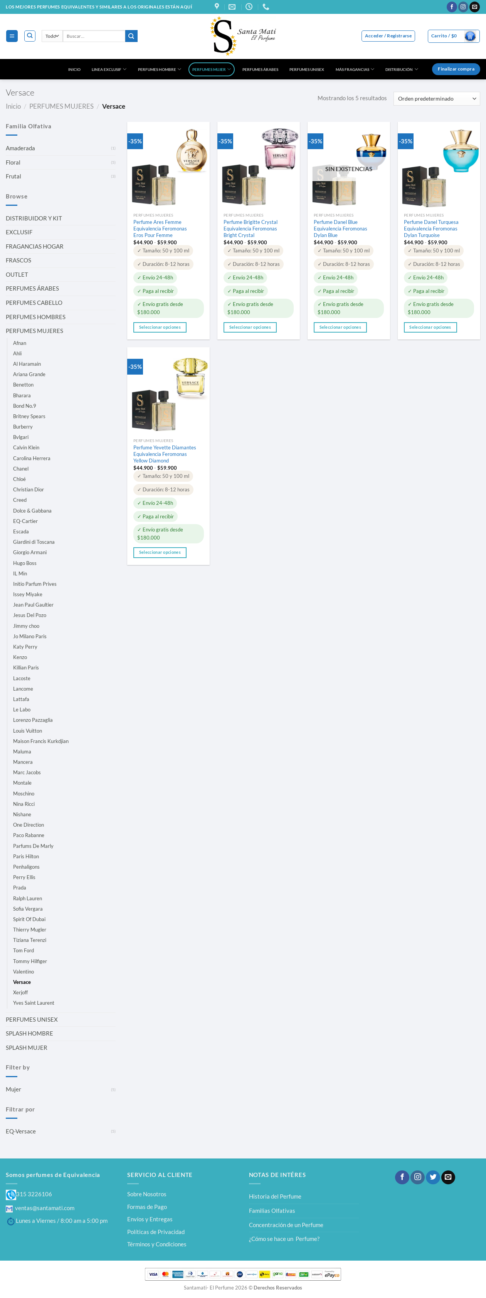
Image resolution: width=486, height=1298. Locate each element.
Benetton (23, 385)
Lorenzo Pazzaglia (33, 720)
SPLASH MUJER (26, 1047)
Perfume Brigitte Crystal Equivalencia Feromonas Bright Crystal (250, 228)
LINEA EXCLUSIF (109, 69)
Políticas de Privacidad (156, 1231)
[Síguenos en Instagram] (463, 7)
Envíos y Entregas (150, 1219)
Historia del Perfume (275, 1196)
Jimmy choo (26, 626)
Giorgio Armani (30, 552)
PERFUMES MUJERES (61, 106)
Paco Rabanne (28, 835)
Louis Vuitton (27, 731)
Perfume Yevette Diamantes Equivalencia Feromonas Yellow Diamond (164, 454)
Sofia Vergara (28, 909)
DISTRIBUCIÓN (401, 69)
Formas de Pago (147, 1206)
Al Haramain (27, 364)
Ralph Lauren (27, 898)
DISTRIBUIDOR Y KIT (34, 218)
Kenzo (20, 657)
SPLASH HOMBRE (29, 1033)
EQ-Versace (21, 1131)
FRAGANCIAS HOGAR (35, 246)
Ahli (17, 353)
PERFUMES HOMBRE (159, 69)
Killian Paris (26, 667)
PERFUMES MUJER (211, 69)
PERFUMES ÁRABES (260, 69)
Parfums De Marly (33, 846)
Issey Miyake (27, 594)
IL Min (20, 573)
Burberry (23, 427)
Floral (13, 162)
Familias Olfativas (272, 1210)
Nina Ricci (24, 804)
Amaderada (20, 148)
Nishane (22, 814)
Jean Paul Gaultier (33, 605)
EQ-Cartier (25, 521)
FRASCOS (18, 260)
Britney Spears (29, 416)
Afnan (19, 343)
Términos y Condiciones (157, 1244)
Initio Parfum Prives (35, 584)
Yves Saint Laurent (33, 1003)
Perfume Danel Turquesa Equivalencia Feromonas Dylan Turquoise (431, 228)
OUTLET (17, 274)
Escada (21, 531)
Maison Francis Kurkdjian (41, 741)
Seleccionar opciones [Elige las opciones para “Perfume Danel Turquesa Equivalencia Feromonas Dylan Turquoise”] (430, 327)
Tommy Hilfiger (30, 961)
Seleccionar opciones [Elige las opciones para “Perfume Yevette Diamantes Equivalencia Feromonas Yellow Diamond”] (160, 552)
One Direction (28, 825)
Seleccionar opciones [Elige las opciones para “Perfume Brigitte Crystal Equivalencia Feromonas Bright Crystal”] (250, 327)
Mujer (13, 1089)
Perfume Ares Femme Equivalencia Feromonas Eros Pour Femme (160, 228)
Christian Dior (28, 489)
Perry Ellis (24, 877)
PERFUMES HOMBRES (36, 316)
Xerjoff (20, 992)
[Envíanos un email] (474, 7)
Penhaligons (26, 867)
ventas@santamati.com (40, 1207)
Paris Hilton (26, 856)
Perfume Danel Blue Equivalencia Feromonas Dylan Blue (340, 228)
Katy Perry (25, 647)
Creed (20, 500)
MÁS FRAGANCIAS (355, 69)
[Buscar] (29, 36)
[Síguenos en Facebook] (452, 7)
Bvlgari (21, 437)
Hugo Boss (25, 563)
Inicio (13, 106)
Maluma (22, 751)
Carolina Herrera (31, 458)
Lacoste (21, 678)
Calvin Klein (26, 447)
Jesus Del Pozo (29, 615)
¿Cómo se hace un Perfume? (284, 1238)
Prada (19, 887)
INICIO (74, 69)
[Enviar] (131, 36)
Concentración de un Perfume (286, 1224)
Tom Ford (23, 950)
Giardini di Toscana (34, 542)
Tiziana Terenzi (29, 940)
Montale (22, 783)
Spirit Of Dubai (29, 919)
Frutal (13, 176)
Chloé (19, 479)
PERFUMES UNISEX (306, 69)
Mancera (23, 762)
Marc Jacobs (27, 772)
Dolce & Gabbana (32, 511)
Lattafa (21, 699)
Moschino (23, 793)
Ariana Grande (29, 374)
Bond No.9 (24, 406)
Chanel (21, 469)
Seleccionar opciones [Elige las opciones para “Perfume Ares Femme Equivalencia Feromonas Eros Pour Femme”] (160, 327)
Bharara (22, 395)
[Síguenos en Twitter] (433, 1177)
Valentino (23, 971)
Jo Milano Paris (30, 636)
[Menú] (11, 36)
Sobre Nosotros (146, 1193)
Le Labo (21, 709)
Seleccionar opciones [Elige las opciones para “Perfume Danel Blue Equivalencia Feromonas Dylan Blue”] (340, 327)
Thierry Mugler (29, 929)
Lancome (23, 689)
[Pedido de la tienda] (437, 99)
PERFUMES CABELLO (34, 302)
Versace (22, 982)
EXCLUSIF (19, 232)
